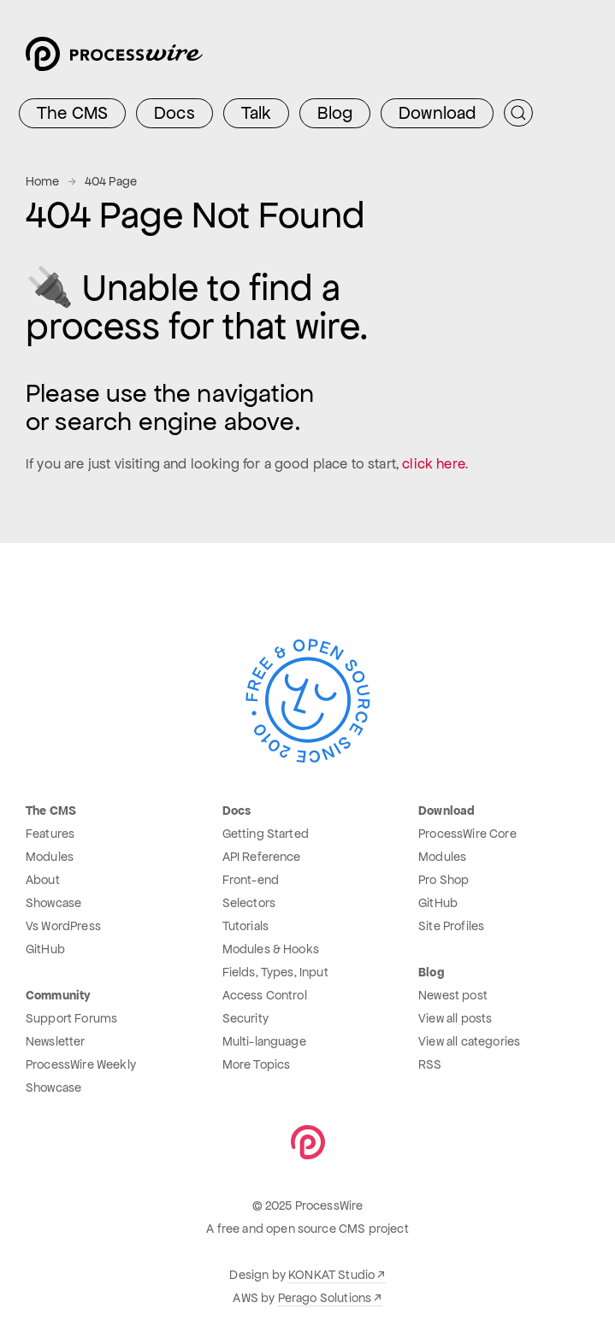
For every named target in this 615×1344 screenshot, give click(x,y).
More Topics (256, 1064)
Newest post (453, 995)
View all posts (455, 1018)
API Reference (261, 856)
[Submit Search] (518, 113)
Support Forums (71, 1018)
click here (433, 464)
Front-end (250, 879)
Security (245, 1018)
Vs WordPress (63, 926)
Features (50, 833)
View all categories (469, 1041)
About (43, 879)
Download (437, 113)
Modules (50, 856)
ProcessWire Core (467, 833)
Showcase (53, 903)
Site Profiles (451, 926)
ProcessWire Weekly (81, 1064)
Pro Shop (443, 879)
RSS (429, 1064)
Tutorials (245, 926)
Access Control (264, 995)
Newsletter (56, 1041)
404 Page (111, 181)
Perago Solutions (325, 1298)
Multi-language (264, 1041)
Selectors (248, 903)
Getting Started (265, 833)
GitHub (45, 949)
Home (43, 181)
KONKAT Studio (331, 1274)
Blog (334, 113)
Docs (174, 113)
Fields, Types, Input (275, 972)
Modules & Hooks (270, 949)
